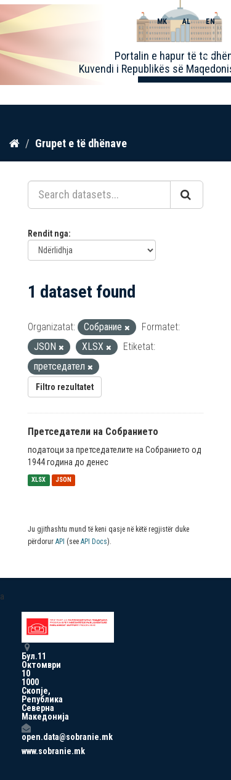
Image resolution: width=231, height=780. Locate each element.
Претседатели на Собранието (93, 431)
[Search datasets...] (99, 195)
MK (162, 21)
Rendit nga (48, 233)
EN (210, 21)
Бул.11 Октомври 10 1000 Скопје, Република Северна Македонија (26, 682)
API (60, 541)
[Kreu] (14, 143)
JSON (63, 480)
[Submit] (186, 195)
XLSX (38, 480)
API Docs (94, 541)
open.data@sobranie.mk (26, 732)
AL (186, 21)
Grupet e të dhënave (81, 143)
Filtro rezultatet (65, 387)
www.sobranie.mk (26, 751)
